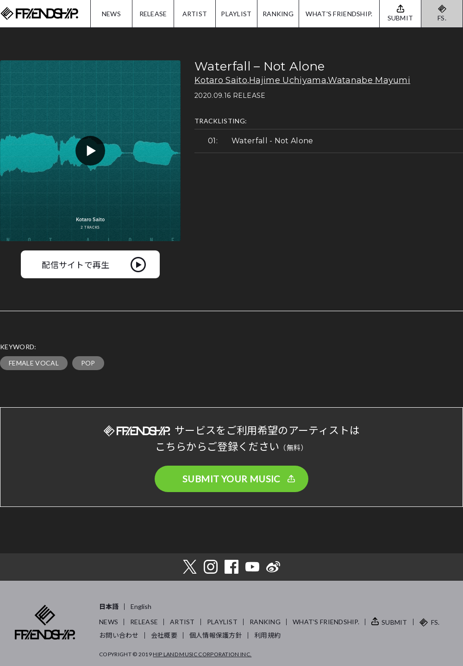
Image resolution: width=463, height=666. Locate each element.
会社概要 (164, 635)
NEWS (111, 14)
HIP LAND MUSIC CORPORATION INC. (202, 654)
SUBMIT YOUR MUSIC (231, 478)
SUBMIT (394, 622)
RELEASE (153, 14)
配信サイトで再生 (76, 264)
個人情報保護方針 (215, 635)
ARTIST (194, 14)
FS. (442, 18)
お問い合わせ (119, 635)
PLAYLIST (236, 14)
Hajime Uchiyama (287, 80)
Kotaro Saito (220, 80)
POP (88, 363)
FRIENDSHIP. (39, 13)
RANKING (278, 14)
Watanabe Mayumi (369, 80)
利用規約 (267, 635)
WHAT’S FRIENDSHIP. (326, 622)
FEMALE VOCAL (34, 363)
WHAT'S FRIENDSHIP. (339, 14)
